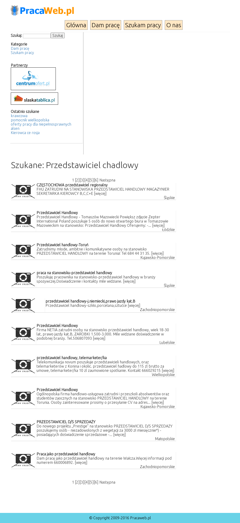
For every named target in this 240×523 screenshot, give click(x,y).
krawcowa (19, 116)
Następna (107, 180)
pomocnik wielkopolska (30, 120)
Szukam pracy (143, 25)
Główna (76, 25)
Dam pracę (106, 25)
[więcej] (100, 193)
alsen (15, 128)
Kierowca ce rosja (25, 133)
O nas (173, 25)
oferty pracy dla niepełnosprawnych (41, 124)
